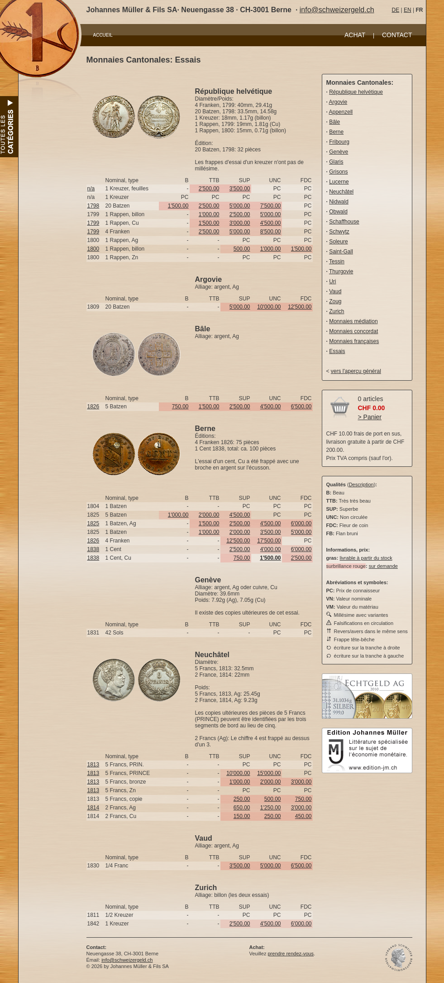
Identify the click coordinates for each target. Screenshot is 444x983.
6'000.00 (301, 523)
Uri (332, 281)
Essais (337, 351)
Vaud (335, 291)
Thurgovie (341, 271)
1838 (93, 549)
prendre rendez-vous (290, 953)
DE (396, 10)
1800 (93, 249)
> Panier (370, 417)
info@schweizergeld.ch (337, 10)
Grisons (338, 172)
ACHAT (354, 35)
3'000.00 (239, 223)
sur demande (383, 566)
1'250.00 (270, 807)
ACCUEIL (103, 35)
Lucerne (339, 182)
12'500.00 (299, 307)
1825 (93, 523)
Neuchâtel (341, 192)
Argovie (338, 102)
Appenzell (341, 112)
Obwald (338, 211)
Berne (336, 132)
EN (407, 10)
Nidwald (339, 202)
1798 (93, 206)
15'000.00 (269, 773)
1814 (93, 807)
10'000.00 (269, 307)
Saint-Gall (341, 251)
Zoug (335, 301)
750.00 (180, 406)
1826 (93, 406)
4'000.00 (270, 549)
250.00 (242, 799)
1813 (93, 764)
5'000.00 (239, 206)
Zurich (336, 311)
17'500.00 (269, 541)
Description (361, 484)
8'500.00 (270, 231)
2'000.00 (209, 515)
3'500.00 (239, 188)
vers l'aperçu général (356, 371)
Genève (338, 152)
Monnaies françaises (354, 341)
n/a (91, 188)
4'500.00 (270, 223)
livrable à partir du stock (365, 558)
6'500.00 (301, 406)
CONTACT (397, 35)
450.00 (303, 816)
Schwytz (339, 231)
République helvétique (356, 92)
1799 (93, 223)
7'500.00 (270, 206)
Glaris (336, 162)
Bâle (334, 122)
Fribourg (339, 142)
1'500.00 (178, 206)
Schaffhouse (344, 221)
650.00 (242, 807)
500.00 (242, 249)
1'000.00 (209, 214)
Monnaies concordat (353, 331)
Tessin (336, 261)
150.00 (242, 816)
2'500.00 (209, 188)
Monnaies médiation (353, 321)
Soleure (338, 241)
